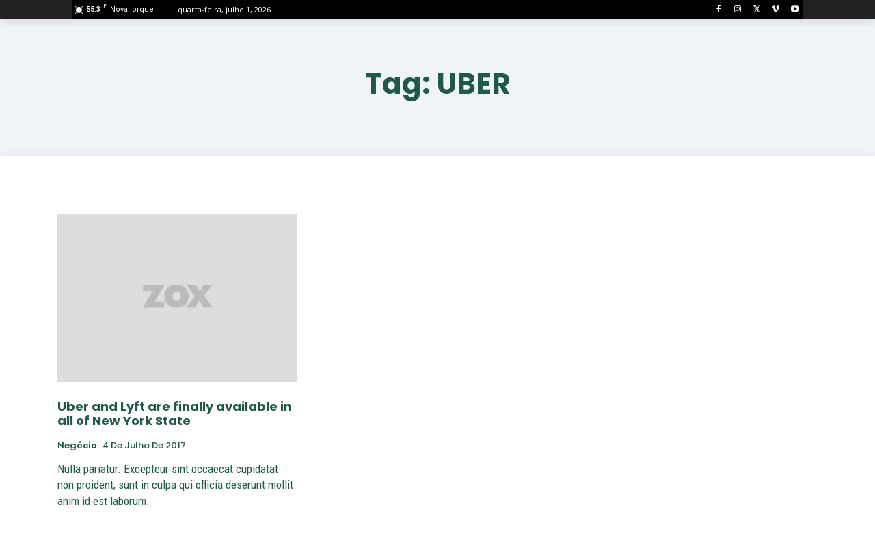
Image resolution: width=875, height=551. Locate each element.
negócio (77, 445)
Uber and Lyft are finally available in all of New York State (174, 414)
